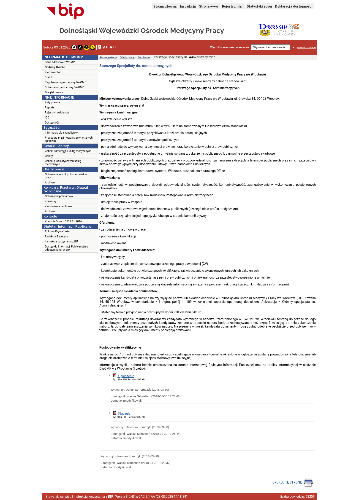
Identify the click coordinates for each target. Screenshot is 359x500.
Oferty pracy (127, 57)
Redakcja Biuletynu (56, 236)
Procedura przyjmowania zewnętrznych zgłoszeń (68, 139)
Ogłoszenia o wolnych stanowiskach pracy (67, 176)
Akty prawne (52, 102)
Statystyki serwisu (58, 496)
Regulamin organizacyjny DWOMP (65, 82)
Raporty (49, 107)
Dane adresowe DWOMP (60, 62)
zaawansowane (306, 47)
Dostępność (52, 122)
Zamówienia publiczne (58, 206)
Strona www (209, 6)
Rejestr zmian (233, 6)
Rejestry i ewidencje (57, 112)
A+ (105, 47)
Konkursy (50, 201)
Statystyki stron (259, 6)
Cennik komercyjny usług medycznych (68, 151)
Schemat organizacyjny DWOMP (64, 87)
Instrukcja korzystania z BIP (62, 241)
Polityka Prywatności (57, 231)
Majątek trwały (54, 92)
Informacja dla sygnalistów (61, 132)
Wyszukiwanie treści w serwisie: (230, 47)
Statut (48, 77)
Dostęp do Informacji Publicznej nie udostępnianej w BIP (66, 248)
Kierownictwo (53, 72)
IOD (47, 117)
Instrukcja (188, 6)
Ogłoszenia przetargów (59, 196)
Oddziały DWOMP (55, 67)
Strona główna (165, 6)
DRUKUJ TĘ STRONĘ (292, 483)
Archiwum (51, 182)
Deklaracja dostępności (294, 6)
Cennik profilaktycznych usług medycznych (63, 162)
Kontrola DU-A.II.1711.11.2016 (63, 221)
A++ (113, 47)
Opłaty (49, 156)
